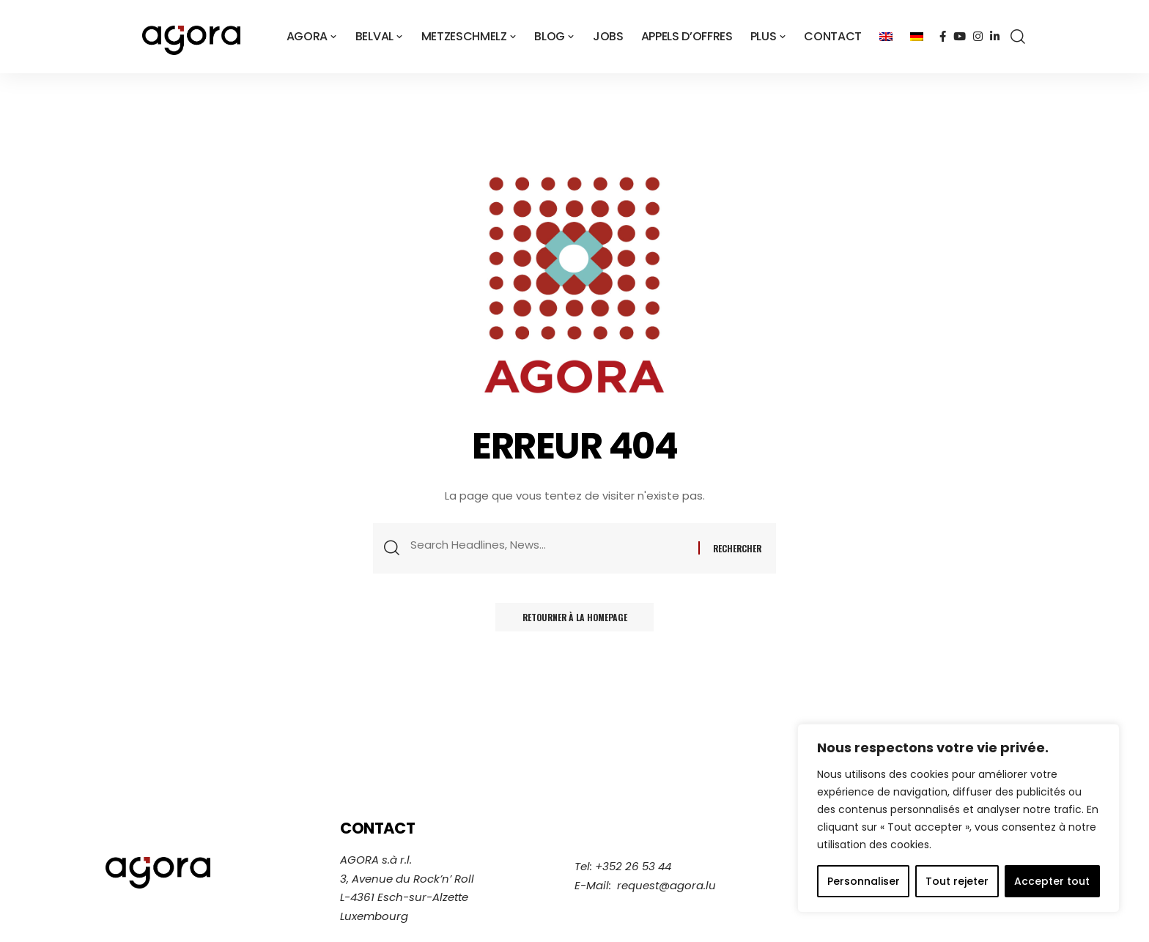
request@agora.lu (666, 885)
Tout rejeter (957, 881)
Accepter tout (1052, 881)
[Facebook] (943, 36)
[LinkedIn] (994, 36)
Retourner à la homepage (574, 619)
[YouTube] (959, 36)
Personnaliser (863, 881)
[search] (1018, 36)
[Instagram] (977, 36)
